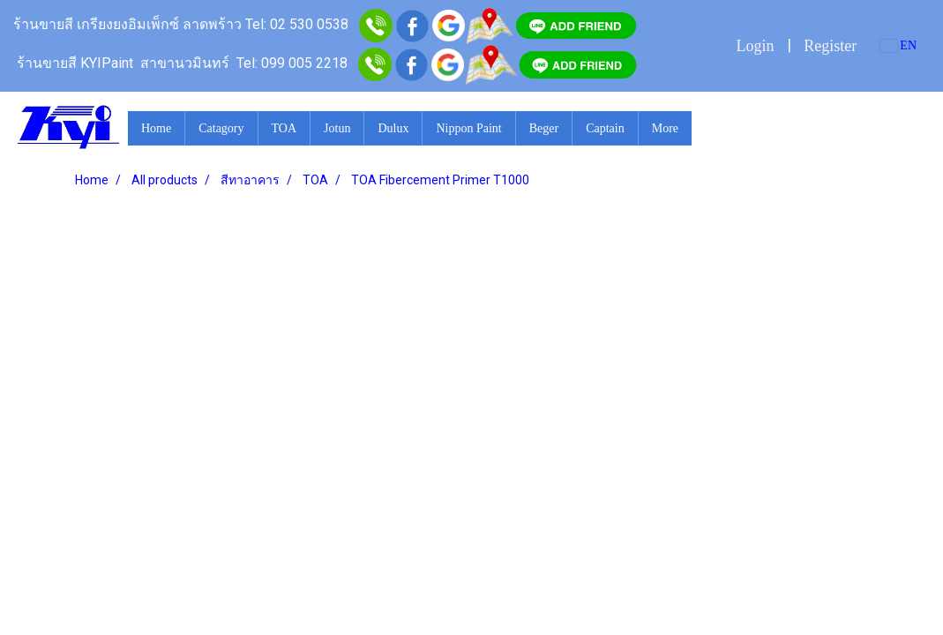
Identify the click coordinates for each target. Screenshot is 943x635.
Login (755, 46)
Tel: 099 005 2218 (292, 63)
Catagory (220, 128)
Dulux (393, 128)
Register (830, 46)
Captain (605, 128)
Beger (543, 128)
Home (156, 128)
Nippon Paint (468, 128)
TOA (284, 128)
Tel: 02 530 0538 (296, 24)
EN (898, 45)
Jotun (337, 128)
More (665, 128)
